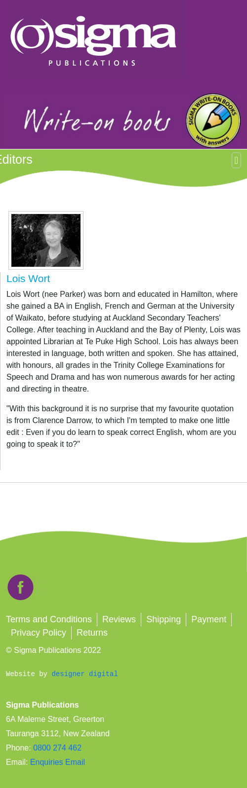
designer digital (84, 674)
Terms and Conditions (49, 619)
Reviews (119, 619)
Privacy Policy (38, 633)
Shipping (163, 619)
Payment (208, 619)
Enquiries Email (56, 762)
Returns (92, 633)
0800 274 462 (57, 748)
